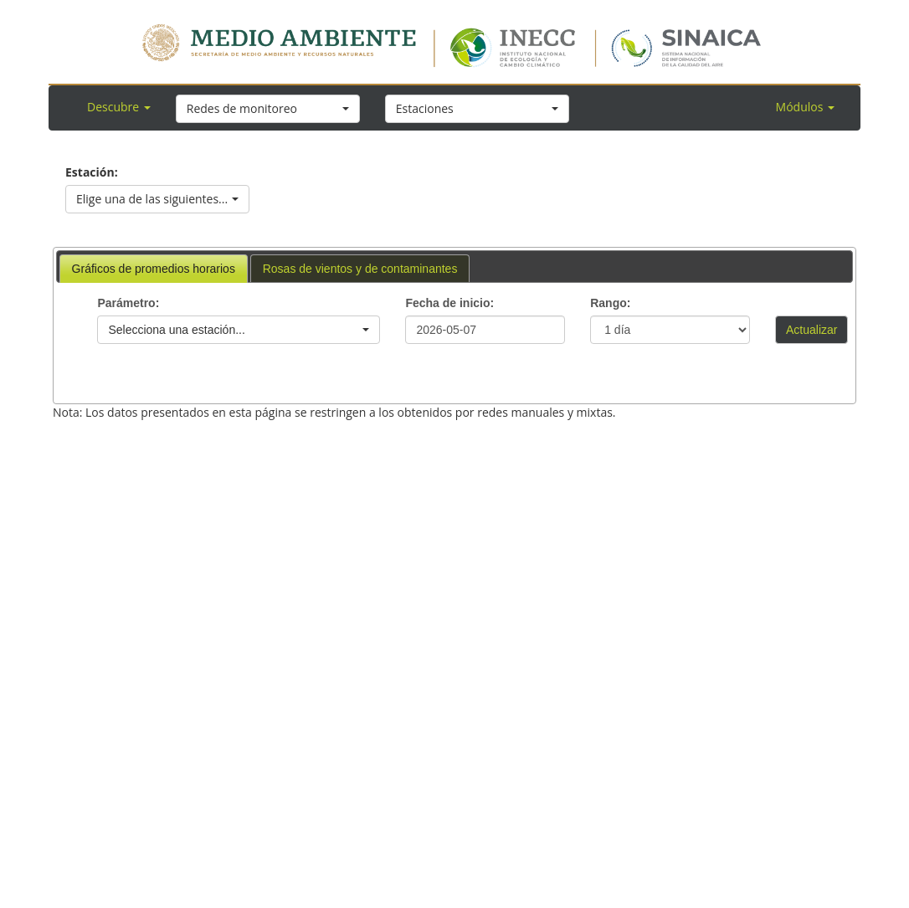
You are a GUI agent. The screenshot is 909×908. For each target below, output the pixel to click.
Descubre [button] (119, 107)
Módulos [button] (805, 107)
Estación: (91, 172)
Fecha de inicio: (449, 303)
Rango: (610, 303)
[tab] (153, 268)
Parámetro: (128, 303)
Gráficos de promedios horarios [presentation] (153, 268)
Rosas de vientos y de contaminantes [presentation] (360, 268)
